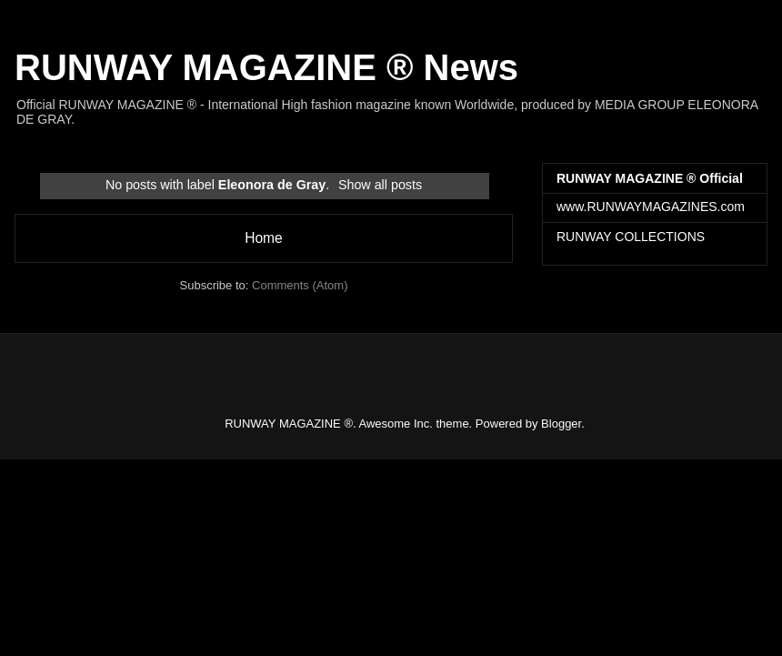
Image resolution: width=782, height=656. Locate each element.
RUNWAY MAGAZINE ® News (266, 67)
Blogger (561, 423)
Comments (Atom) (299, 285)
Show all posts (380, 184)
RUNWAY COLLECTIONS (630, 236)
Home (264, 238)
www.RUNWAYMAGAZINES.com (650, 206)
